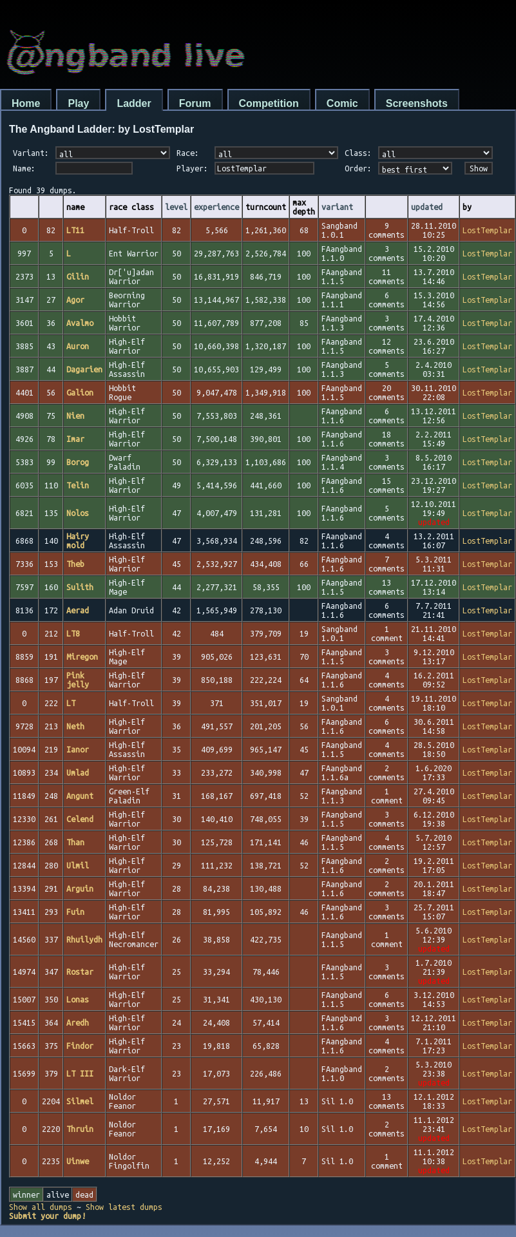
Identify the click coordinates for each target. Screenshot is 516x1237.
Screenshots (417, 103)
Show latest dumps (124, 1206)
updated (427, 206)
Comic (342, 103)
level (176, 206)
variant (337, 206)
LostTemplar (487, 230)
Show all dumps (40, 1206)
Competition (269, 103)
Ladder (134, 103)
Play (78, 103)
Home (26, 103)
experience (216, 206)
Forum (195, 103)
